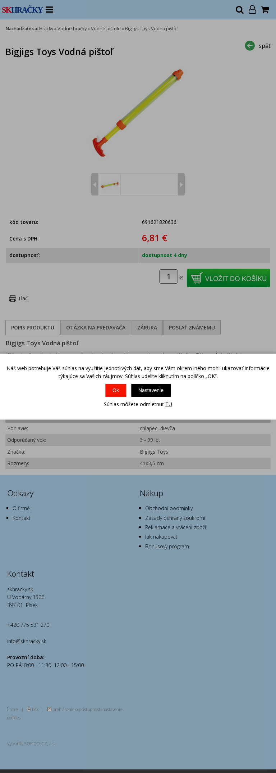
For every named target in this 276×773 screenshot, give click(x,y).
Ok (115, 391)
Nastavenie (151, 391)
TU (168, 404)
